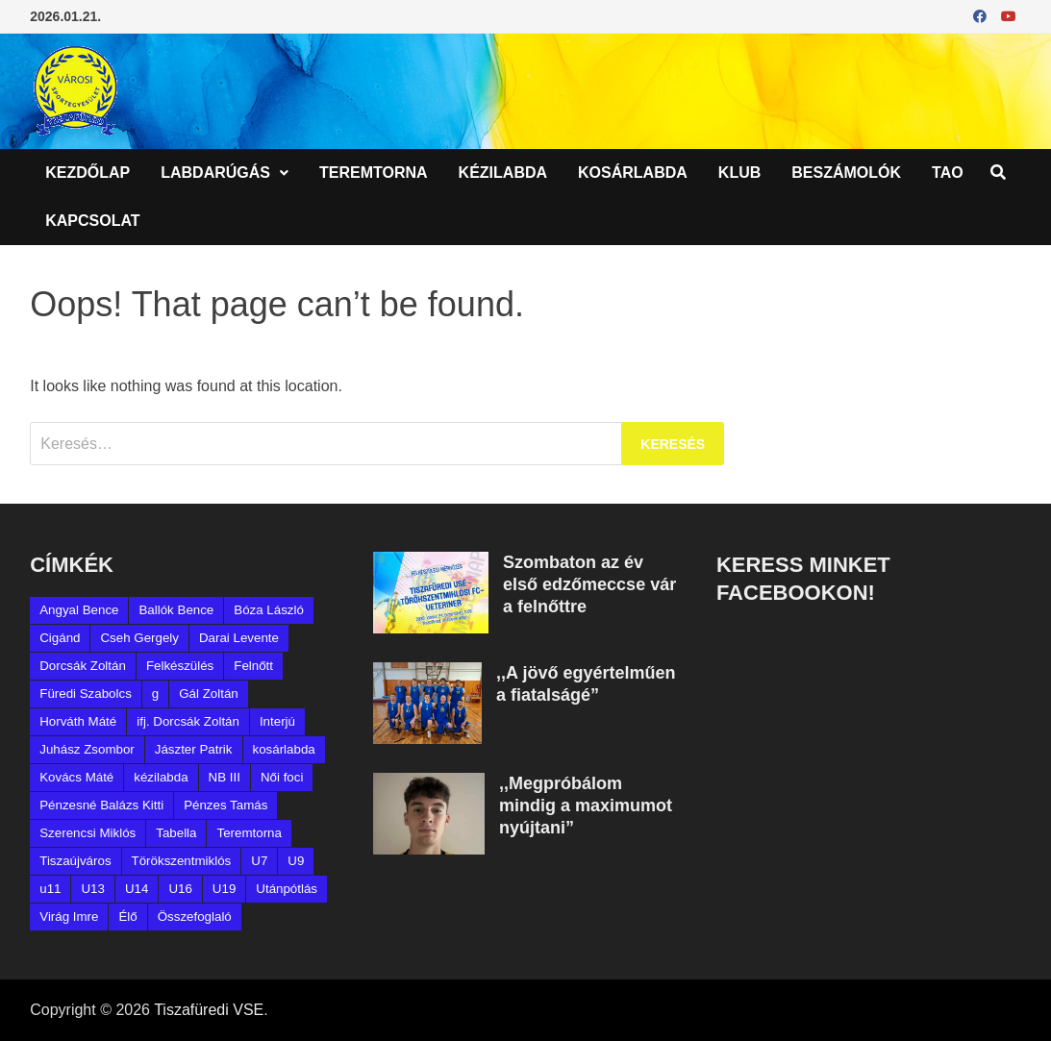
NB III (224, 777)
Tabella (176, 833)
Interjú (277, 721)
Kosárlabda (633, 172)
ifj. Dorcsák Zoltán (188, 721)
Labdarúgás (215, 172)
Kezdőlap (87, 172)
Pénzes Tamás (225, 805)
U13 (92, 888)
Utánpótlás (286, 888)
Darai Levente (239, 638)
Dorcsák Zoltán (82, 665)
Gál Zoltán (208, 693)
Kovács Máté (76, 777)
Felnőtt (253, 665)
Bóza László (269, 610)
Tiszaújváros (75, 861)
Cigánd (59, 638)
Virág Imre (68, 916)
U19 (224, 888)
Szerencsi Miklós (87, 833)
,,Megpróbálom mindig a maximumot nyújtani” (585, 805)
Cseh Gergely (139, 638)
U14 (136, 888)
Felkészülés (179, 665)
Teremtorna (373, 172)
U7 (259, 861)
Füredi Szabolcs (85, 693)
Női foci (282, 777)
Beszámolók (846, 172)
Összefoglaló (195, 916)
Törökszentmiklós (182, 861)
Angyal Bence (78, 610)
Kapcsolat (92, 220)
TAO (947, 172)
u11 (50, 888)
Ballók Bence (175, 610)
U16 (179, 888)
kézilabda (161, 777)
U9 (296, 861)
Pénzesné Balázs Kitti (101, 805)
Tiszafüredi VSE (208, 1010)
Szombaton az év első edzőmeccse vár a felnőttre (589, 584)
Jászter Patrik (194, 749)
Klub (739, 172)
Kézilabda (503, 172)
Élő (127, 916)
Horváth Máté (77, 721)
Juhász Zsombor (87, 749)
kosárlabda (284, 749)
